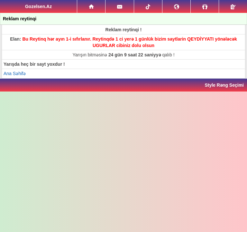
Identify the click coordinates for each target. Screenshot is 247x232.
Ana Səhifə (15, 73)
